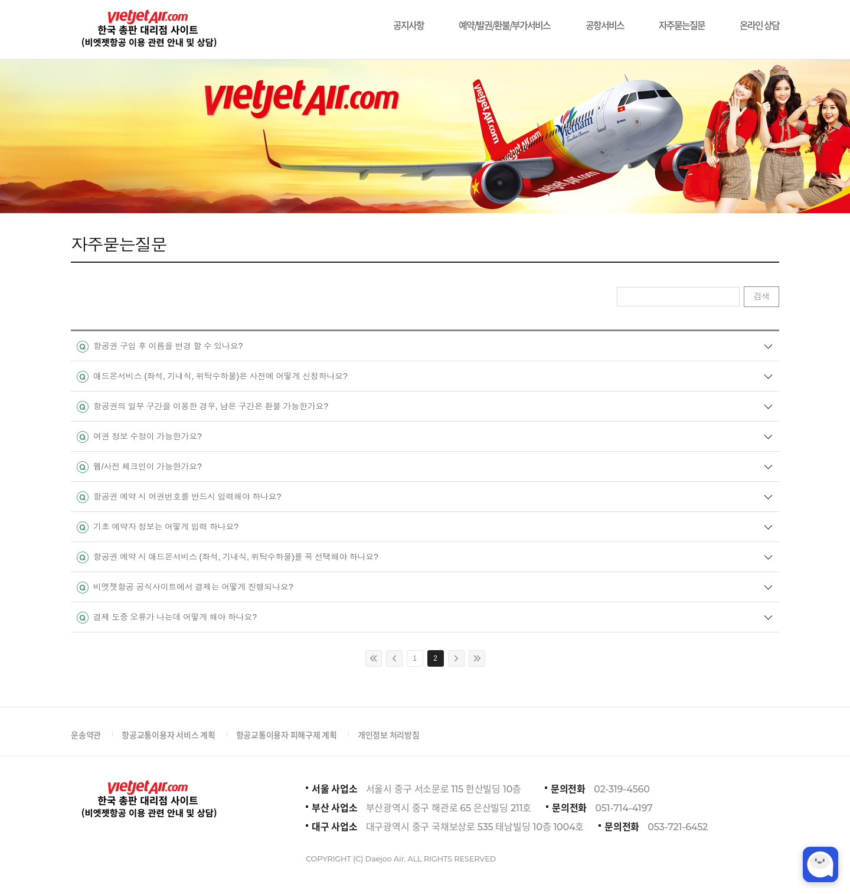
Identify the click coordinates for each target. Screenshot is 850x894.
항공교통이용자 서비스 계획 (168, 734)
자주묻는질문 (682, 19)
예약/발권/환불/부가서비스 (504, 19)
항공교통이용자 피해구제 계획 (286, 734)
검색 (761, 296)
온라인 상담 (759, 19)
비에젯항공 (148, 29)
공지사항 (408, 19)
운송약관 (86, 734)
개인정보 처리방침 (389, 734)
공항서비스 (605, 19)
